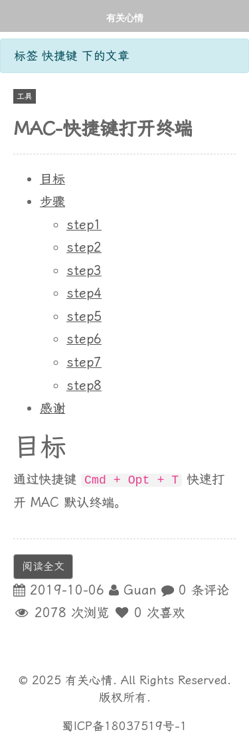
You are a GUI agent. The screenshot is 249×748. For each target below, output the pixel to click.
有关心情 (124, 17)
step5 (84, 316)
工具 (25, 96)
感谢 (52, 408)
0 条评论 (204, 590)
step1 (84, 225)
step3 (84, 270)
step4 (84, 293)
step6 (84, 339)
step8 (84, 385)
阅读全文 (43, 566)
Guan (140, 590)
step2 (84, 247)
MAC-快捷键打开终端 (103, 129)
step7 (84, 362)
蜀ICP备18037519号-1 (124, 726)
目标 (52, 179)
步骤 (52, 201)
